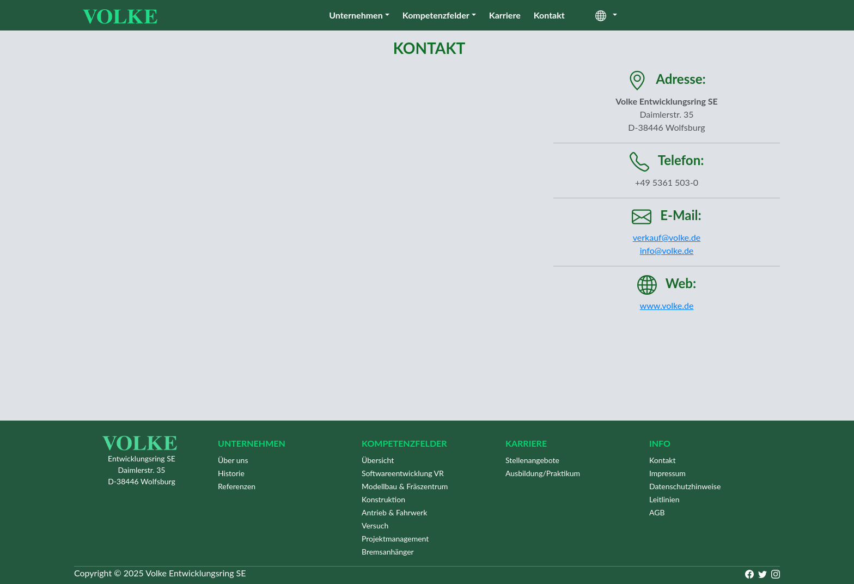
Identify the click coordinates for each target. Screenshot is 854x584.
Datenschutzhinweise (685, 486)
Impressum (667, 473)
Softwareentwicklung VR (403, 473)
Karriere (505, 15)
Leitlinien (664, 499)
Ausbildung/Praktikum (542, 473)
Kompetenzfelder (435, 15)
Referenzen (236, 486)
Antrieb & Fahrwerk (394, 512)
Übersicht (378, 460)
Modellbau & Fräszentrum (405, 486)
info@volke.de (667, 250)
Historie (231, 473)
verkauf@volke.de (666, 237)
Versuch (375, 525)
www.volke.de (667, 305)
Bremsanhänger (388, 551)
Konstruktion (383, 499)
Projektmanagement (395, 538)
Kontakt (549, 15)
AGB (657, 512)
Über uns (233, 460)
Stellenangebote (532, 460)
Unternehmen (356, 15)
